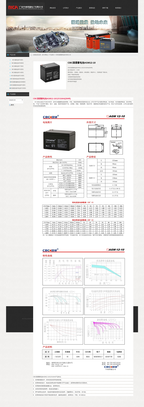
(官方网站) (45, 55)
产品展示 (79, 8)
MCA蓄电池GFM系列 (17, 63)
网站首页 (53, 8)
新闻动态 (92, 8)
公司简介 (66, 8)
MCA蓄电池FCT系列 (17, 66)
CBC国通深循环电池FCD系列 (17, 88)
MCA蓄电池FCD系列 (17, 69)
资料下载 (105, 8)
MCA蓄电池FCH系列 (17, 72)
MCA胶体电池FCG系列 (17, 75)
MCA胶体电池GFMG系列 (18, 79)
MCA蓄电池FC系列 (17, 60)
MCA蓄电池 (38, 102)
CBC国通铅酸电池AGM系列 (17, 82)
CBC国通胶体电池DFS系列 (17, 85)
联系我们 (118, 8)
